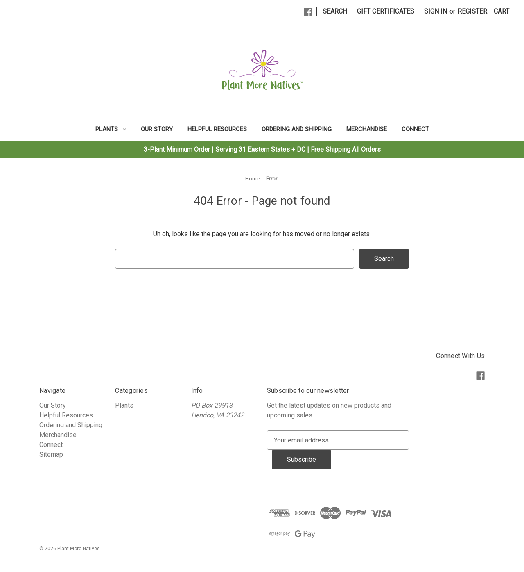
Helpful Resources (217, 129)
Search (335, 11)
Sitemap (51, 454)
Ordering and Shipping (297, 129)
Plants (110, 129)
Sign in (435, 11)
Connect (415, 129)
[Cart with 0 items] (501, 11)
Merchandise (366, 129)
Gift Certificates (385, 11)
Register (472, 11)
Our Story (157, 129)
